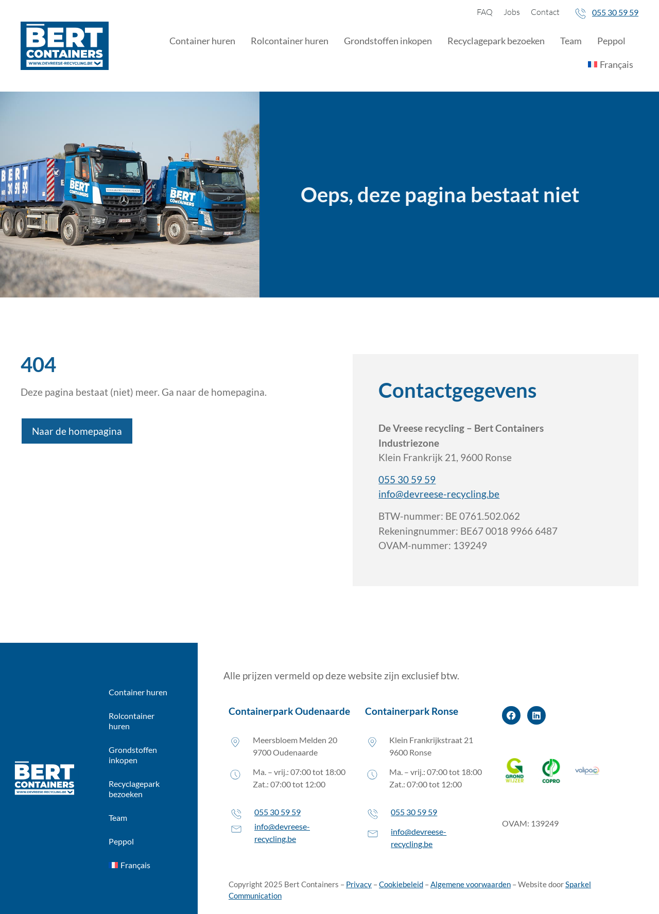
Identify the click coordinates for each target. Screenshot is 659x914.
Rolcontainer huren (289, 40)
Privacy (359, 884)
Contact (545, 12)
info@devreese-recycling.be (438, 494)
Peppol (611, 40)
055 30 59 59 (615, 12)
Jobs (512, 12)
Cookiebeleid (401, 884)
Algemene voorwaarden (470, 884)
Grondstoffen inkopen (388, 40)
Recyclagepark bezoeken (496, 40)
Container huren (202, 40)
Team (571, 40)
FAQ (485, 12)
